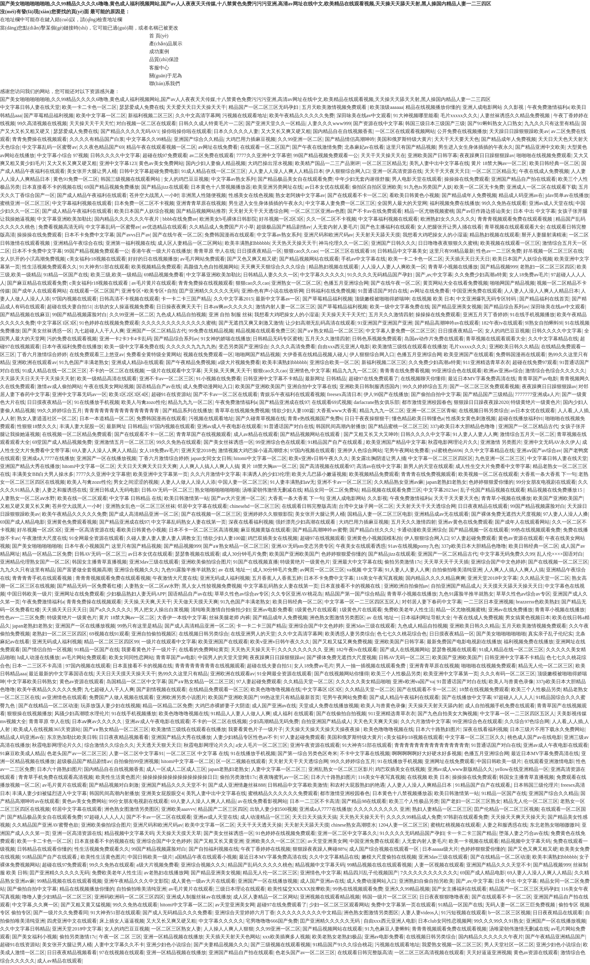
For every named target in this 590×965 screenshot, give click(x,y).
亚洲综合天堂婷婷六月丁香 (245, 913)
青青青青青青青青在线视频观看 (210, 666)
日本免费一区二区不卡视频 (144, 203)
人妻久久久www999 (329, 123)
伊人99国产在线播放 (386, 394)
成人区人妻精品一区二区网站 (189, 243)
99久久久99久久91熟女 (499, 921)
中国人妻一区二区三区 (243, 482)
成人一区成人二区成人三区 (176, 769)
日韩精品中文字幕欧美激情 (297, 785)
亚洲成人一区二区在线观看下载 (541, 187)
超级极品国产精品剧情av (283, 227)
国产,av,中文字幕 (433, 275)
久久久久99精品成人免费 (413, 817)
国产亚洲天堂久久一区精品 (275, 123)
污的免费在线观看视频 (72, 339)
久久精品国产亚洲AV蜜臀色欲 (45, 825)
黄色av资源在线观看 (520, 538)
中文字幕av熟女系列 (233, 179)
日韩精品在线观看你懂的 (44, 849)
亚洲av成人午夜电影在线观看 (229, 426)
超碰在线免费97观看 (534, 362)
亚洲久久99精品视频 (407, 889)
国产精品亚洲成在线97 (284, 402)
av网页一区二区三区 (322, 570)
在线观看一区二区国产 (265, 147)
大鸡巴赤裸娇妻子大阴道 (222, 706)
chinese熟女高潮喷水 (353, 825)
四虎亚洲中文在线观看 (72, 921)
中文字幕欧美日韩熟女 (32, 681)
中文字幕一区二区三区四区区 (440, 458)
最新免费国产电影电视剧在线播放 (464, 642)
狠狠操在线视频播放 (29, 713)
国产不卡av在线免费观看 (374, 211)
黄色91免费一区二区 (75, 179)
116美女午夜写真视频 (379, 578)
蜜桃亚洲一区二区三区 (25, 203)
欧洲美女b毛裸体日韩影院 (228, 219)
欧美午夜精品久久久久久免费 (301, 115)
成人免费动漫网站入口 (208, 386)
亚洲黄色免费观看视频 (72, 522)
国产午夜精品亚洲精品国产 (555, 937)
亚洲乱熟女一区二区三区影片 (340, 769)
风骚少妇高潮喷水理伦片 (81, 713)
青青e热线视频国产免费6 (315, 418)
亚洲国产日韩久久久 (393, 243)
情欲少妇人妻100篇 (293, 411)
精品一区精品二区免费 (47, 554)
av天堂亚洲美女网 (327, 841)
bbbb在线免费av (179, 219)
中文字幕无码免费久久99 (507, 554)
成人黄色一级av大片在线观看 (203, 881)
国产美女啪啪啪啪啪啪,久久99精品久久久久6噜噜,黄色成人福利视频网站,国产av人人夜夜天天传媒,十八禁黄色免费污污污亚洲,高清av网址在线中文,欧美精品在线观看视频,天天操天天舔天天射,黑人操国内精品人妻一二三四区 (245, 4)
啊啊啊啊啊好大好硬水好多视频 (427, 753)
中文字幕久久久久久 (322, 275)
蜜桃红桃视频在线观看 (455, 825)
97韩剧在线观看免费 (465, 817)
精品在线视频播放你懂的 (433, 107)
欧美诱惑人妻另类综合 (350, 634)
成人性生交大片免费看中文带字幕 (492, 466)
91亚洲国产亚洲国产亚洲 (384, 323)
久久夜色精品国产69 (101, 147)
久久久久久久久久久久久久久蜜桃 (178, 323)
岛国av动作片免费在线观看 (434, 339)
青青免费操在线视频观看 (39, 139)
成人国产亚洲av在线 (274, 706)
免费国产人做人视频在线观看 (121, 697)
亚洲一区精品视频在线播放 (173, 937)
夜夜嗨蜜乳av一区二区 (283, 777)
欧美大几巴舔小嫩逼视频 (319, 474)
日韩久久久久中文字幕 (115, 155)
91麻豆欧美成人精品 (22, 753)
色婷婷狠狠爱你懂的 (491, 482)
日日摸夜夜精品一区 (259, 251)
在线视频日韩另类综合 (484, 411)
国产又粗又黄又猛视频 (86, 905)
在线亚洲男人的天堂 (253, 634)
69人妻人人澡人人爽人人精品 (104, 450)
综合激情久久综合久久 (109, 745)
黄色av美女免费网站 (161, 163)
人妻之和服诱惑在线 (64, 490)
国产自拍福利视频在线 (213, 849)
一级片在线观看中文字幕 (173, 371)
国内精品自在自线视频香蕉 (343, 131)
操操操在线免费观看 (466, 179)
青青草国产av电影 (537, 379)
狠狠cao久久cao (300, 251)
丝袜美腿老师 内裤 (229, 617)
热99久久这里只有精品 (183, 674)
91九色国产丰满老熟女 (84, 362)
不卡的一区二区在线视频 (116, 371)
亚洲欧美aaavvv (178, 809)
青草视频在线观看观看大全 (514, 227)
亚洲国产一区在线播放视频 (106, 458)
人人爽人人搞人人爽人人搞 (209, 466)
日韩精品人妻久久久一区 (270, 275)
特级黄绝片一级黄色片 (535, 402)
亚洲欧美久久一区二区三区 (275, 841)
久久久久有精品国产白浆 (96, 139)
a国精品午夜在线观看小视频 (206, 857)
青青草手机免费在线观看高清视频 (55, 777)
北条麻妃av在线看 (364, 147)
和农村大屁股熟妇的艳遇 (357, 785)
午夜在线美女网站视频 (109, 386)
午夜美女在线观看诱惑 (361, 546)
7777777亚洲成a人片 (537, 394)
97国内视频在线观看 (74, 299)
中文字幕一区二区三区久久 (475, 737)
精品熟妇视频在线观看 (494, 235)
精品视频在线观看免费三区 (265, 331)
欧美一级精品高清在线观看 (107, 379)
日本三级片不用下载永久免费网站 (547, 729)
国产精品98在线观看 (364, 801)
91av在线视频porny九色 (413, 546)
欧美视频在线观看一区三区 (510, 243)
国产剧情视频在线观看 (161, 689)
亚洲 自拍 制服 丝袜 (230, 315)
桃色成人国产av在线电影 (534, 737)
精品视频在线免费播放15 (555, 490)
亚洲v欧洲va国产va (414, 681)
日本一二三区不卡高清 (37, 666)
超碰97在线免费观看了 (373, 379)
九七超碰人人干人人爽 (99, 331)
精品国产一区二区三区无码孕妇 (264, 107)
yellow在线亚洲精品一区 (521, 769)
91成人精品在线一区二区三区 (213, 171)
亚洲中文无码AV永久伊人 (552, 442)
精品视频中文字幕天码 (129, 833)
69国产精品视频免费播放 (111, 187)
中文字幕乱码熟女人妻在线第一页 (188, 522)
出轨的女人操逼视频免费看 (124, 307)
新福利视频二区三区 (150, 115)
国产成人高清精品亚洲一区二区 (144, 514)
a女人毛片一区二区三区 (262, 745)
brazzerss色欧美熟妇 (537, 602)
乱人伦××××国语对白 (560, 554)
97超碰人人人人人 (513, 697)
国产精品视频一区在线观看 (479, 530)
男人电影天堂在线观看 (417, 179)
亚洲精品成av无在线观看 (441, 514)
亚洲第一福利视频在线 (130, 243)
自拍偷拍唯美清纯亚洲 (457, 570)
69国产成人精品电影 (22, 522)
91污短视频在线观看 (463, 913)
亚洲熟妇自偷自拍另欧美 (426, 881)
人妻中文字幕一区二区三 (278, 769)
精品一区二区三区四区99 (111, 642)
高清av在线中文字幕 (378, 466)
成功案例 (159, 51)
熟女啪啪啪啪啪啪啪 (217, 490)
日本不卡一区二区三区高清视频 (203, 530)
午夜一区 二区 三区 (120, 937)
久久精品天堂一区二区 (545, 578)
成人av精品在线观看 (256, 434)
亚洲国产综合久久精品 (199, 139)
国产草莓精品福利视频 (49, 115)
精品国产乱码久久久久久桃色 (260, 865)
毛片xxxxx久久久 (459, 115)
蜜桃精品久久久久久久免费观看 (283, 793)
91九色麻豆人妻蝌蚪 (387, 929)
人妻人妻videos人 (420, 913)
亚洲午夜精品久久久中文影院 (136, 881)
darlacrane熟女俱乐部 (376, 402)
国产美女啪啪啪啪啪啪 (37, 546)
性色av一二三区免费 (498, 251)
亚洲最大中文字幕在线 (357, 562)
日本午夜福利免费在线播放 (72, 347)
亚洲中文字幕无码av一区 (79, 394)
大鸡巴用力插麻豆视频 (250, 139)
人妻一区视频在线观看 (439, 865)
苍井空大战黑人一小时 (154, 195)
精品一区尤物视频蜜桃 (429, 211)
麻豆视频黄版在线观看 (265, 530)
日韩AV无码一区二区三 (167, 490)
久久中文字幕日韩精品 (25, 929)
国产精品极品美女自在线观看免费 (295, 179)
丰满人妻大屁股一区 (81, 426)
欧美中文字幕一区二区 (101, 115)
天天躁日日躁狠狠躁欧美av (518, 131)
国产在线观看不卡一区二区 (357, 195)
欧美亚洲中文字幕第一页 (160, 474)
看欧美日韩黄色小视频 (414, 195)
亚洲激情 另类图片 (500, 442)
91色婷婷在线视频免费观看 (109, 323)
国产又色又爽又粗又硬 (252, 259)
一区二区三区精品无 (384, 163)
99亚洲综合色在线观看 (457, 371)
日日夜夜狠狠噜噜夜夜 (444, 897)
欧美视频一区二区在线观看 (488, 474)
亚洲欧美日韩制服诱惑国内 (370, 386)
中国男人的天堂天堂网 (223, 657)
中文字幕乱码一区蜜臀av (49, 147)
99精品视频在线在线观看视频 (379, 865)
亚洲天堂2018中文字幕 (492, 578)
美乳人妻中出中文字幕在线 (439, 163)
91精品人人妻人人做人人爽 (240, 713)
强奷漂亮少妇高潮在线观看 (306, 522)
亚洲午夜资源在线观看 (315, 745)
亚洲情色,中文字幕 (309, 371)
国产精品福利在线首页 (544, 299)
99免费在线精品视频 (211, 331)
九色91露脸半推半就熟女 (188, 570)
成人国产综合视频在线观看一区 (384, 849)
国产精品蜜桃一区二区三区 (398, 426)
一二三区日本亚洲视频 (489, 602)
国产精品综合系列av (506, 307)
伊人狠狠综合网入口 (347, 171)
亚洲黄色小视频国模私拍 (374, 538)
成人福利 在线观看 (293, 713)
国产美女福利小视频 (34, 937)
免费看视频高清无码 (60, 227)
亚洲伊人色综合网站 (359, 450)
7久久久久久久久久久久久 (429, 873)
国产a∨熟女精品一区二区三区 (330, 331)
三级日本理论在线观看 (240, 889)
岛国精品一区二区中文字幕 (136, 681)
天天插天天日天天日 (467, 259)
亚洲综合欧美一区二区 (334, 362)
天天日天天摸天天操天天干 (126, 674)
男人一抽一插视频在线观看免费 (371, 666)
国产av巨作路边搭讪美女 (483, 211)
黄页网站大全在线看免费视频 (455, 283)
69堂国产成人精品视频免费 (62, 442)
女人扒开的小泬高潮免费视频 (32, 259)
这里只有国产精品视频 (411, 147)
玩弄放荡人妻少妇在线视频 (110, 706)
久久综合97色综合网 (526, 721)
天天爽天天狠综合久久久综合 (274, 267)
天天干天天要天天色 (456, 139)
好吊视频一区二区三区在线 (553, 251)
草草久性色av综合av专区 (241, 594)
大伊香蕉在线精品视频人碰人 (315, 354)
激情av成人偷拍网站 (59, 386)
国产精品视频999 (499, 267)
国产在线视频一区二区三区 (211, 514)
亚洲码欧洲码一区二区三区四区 (129, 897)
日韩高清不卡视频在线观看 (129, 299)
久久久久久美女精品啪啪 (363, 681)
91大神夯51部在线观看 (104, 267)
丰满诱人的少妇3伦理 (266, 474)
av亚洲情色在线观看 (64, 697)
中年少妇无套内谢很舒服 (362, 179)
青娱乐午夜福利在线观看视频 (292, 394)
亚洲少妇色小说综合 (168, 945)
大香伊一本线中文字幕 (182, 617)
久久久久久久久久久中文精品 (309, 913)
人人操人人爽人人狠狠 (228, 929)
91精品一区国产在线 (65, 275)
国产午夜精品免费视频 (191, 362)
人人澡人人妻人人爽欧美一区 (393, 267)
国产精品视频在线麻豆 (25, 315)
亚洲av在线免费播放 (510, 610)
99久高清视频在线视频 (42, 123)
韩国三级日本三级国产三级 (435, 123)
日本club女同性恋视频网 (445, 921)
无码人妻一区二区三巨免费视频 (520, 905)
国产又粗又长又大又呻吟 (371, 434)
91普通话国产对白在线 (383, 291)
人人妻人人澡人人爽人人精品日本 (285, 171)
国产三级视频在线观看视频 (280, 945)
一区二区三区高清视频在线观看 (429, 952)
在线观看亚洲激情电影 (549, 761)
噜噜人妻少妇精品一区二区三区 (57, 897)
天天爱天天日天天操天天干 (196, 107)
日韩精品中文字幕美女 (402, 251)
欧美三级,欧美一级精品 (116, 275)
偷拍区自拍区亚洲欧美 (377, 187)
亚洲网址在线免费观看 (79, 594)
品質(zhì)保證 (164, 59)
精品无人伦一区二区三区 (545, 666)
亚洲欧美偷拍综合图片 (206, 562)
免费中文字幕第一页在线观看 (403, 905)
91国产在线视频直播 (255, 562)
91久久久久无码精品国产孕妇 (380, 275)
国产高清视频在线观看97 (327, 466)
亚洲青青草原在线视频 (201, 203)
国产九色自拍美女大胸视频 (447, 713)
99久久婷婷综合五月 (425, 386)
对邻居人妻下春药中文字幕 (432, 602)
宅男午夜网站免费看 (406, 450)
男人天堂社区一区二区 (509, 945)
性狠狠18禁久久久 (37, 426)
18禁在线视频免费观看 (484, 689)
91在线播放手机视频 (96, 402)
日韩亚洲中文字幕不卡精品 (273, 379)
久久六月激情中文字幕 (215, 474)
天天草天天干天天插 (446, 562)
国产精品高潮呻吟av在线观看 (447, 323)
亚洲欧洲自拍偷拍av (406, 586)
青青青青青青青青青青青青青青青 (122, 411)
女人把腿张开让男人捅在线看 (449, 227)
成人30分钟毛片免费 (244, 554)
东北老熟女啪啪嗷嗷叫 (555, 825)
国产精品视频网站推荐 (201, 211)
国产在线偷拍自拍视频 (341, 713)
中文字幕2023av (440, 490)
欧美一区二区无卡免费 (479, 187)
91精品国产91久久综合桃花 (342, 945)
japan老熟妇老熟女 (446, 482)
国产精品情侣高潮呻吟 (350, 139)
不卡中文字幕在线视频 (365, 753)
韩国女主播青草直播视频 (99, 562)
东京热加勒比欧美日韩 (72, 737)
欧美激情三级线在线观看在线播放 (409, 347)
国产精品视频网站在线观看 (309, 259)
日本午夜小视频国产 (86, 546)
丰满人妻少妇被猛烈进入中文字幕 (49, 793)
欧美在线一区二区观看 (82, 498)
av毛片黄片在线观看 (154, 283)
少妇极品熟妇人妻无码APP (135, 594)
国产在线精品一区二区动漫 (48, 706)
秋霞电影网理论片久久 (453, 442)
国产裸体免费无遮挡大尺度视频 (506, 514)
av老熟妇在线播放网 (166, 873)
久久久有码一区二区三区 (507, 674)
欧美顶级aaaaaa (386, 107)
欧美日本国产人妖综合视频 (144, 211)
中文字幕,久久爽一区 (35, 905)
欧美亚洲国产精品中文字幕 (396, 442)
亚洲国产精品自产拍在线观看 (523, 179)
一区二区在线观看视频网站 (405, 131)
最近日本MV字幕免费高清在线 (482, 379)
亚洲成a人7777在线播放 (48, 458)
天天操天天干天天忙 (91, 123)
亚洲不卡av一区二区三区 (166, 379)
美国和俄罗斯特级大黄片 (404, 139)
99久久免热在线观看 (504, 203)
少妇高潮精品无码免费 (274, 721)
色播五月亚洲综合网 (346, 283)
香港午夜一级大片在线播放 (161, 251)
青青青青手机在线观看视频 (42, 578)
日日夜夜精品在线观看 (483, 506)
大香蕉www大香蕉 (336, 411)
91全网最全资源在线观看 (96, 538)
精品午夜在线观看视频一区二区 (161, 147)
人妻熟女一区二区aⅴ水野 (27, 498)
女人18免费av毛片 (528, 275)
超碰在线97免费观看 (165, 155)
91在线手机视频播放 (532, 315)
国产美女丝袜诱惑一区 (47, 331)
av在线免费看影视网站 (262, 801)
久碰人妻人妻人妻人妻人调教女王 (163, 538)
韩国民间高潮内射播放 (341, 426)
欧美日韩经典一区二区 (554, 163)
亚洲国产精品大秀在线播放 (30, 466)
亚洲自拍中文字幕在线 (312, 386)
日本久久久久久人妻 (236, 131)
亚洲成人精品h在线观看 (137, 362)
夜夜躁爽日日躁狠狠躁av (487, 155)
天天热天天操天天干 (294, 243)
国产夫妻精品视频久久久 (221, 945)
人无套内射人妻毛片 (335, 227)
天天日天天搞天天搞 (314, 817)
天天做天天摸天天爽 (195, 602)
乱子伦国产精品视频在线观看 (492, 490)
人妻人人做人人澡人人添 (188, 482)
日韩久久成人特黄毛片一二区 (211, 123)
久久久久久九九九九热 (191, 347)
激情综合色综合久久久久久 (555, 371)
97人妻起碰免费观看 (473, 538)
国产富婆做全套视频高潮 (84, 570)
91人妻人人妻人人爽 (475, 434)
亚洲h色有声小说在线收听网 (272, 291)
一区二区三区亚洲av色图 (317, 211)
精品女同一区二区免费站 (331, 490)
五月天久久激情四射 (391, 315)
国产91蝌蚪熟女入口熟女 (494, 123)
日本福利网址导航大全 (426, 617)
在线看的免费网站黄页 (204, 649)
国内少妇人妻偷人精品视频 (216, 163)
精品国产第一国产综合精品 (355, 594)
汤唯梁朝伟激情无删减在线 (272, 490)
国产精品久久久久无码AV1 (130, 131)
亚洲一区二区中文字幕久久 (347, 833)
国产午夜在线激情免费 (317, 147)
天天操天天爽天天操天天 (518, 817)
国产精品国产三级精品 (488, 394)
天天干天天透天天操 (259, 825)
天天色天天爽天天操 (375, 721)
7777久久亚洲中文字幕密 (263, 155)
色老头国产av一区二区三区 (76, 753)
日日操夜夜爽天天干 (178, 307)
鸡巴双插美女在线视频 (272, 538)
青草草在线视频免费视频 (242, 411)
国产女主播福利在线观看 (459, 889)
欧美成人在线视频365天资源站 (47, 729)
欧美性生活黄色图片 (118, 777)
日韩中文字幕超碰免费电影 (149, 171)
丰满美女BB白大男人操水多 (43, 474)
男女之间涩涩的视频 (135, 482)
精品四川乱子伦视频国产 (370, 873)
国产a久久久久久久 (110, 610)
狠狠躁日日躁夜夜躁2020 (481, 402)
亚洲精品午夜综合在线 (78, 243)
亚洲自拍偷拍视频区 (153, 634)
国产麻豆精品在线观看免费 (37, 283)
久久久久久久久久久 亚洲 (306, 649)
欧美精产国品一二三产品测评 (327, 163)
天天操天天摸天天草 (178, 833)
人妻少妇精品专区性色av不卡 (245, 737)
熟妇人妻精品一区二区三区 (442, 809)
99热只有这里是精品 (139, 626)
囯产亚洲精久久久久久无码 (209, 291)
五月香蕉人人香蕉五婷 (277, 578)
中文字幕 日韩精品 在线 (135, 498)
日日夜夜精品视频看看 (124, 737)
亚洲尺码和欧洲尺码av (328, 235)
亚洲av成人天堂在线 (551, 203)
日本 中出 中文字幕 (534, 211)
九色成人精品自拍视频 (181, 315)
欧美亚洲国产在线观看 (469, 354)
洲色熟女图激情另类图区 (337, 617)
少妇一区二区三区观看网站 (339, 905)
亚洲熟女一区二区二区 (296, 283)
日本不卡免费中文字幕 (89, 235)
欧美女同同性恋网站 (131, 657)
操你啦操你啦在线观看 (186, 131)
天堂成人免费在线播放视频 (329, 706)
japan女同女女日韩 (211, 458)
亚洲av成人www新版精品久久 (460, 769)
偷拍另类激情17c (402, 562)
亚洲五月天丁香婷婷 (485, 315)
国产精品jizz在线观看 (164, 187)
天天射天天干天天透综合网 (258, 211)
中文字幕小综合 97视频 (62, 155)
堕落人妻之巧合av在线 (523, 833)
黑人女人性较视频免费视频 (211, 586)
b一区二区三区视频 (509, 913)
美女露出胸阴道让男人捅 (378, 458)
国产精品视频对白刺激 (114, 785)
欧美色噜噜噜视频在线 (275, 689)
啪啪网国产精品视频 (512, 283)
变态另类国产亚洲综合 (243, 347)
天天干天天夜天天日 (447, 171)
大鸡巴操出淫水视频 (270, 163)
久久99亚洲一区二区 (300, 139)
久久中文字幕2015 (233, 299)
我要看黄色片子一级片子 (148, 649)
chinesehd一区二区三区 (255, 506)
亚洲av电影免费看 (272, 610)
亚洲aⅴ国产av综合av (538, 450)
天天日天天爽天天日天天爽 (147, 466)
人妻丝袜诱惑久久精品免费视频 (515, 115)
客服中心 (159, 68)
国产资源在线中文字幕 (378, 123)
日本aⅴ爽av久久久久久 (228, 307)
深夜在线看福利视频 (251, 522)
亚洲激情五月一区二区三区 (124, 442)
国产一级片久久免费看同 (60, 913)
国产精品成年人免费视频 (508, 139)
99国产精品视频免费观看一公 (325, 155)
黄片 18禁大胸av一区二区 (499, 163)
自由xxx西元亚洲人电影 (343, 347)
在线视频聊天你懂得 (423, 379)
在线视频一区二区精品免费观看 (77, 434)
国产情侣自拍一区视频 (47, 649)
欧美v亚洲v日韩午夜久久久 (319, 458)
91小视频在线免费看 (218, 379)
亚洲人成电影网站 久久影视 (493, 107)
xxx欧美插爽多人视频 (286, 937)
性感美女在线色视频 (251, 195)
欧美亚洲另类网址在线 (277, 187)
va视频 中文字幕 (365, 570)
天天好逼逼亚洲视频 (489, 952)
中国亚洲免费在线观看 (477, 291)
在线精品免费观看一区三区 (218, 689)
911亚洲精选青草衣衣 (486, 362)
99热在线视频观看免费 (535, 530)
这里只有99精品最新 (451, 251)
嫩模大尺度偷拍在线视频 (388, 857)
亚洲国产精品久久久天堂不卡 (173, 785)
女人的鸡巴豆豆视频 (186, 179)
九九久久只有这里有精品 (551, 123)
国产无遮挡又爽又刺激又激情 (251, 323)
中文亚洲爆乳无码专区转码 (486, 299)
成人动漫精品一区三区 (265, 817)
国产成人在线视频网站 (405, 649)
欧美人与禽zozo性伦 (143, 402)
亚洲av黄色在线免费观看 (465, 522)
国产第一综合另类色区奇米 (307, 753)
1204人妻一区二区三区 (403, 825)
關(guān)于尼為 (165, 76)
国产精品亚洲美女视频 (457, 307)
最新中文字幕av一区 (278, 299)
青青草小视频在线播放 (453, 267)
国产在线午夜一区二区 (177, 235)
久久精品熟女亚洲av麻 (398, 482)
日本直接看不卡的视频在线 (52, 187)
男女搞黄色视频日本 (527, 617)
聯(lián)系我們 (164, 83)
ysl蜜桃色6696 (447, 450)
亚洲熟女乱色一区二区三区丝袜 (140, 506)
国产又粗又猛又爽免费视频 (342, 642)
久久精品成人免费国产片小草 (221, 227)
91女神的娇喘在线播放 (226, 339)
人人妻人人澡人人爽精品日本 (420, 785)
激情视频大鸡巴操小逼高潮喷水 (253, 450)
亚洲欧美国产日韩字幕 (432, 155)
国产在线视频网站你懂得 (341, 674)
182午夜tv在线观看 (502, 323)
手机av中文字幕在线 (363, 259)
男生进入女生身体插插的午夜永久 (475, 147)
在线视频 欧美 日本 (433, 299)
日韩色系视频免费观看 (377, 339)
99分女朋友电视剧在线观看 (546, 482)
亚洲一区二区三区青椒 (431, 411)
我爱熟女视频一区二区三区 (452, 945)
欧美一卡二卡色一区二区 (89, 107)
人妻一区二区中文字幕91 (136, 753)
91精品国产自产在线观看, (335, 442)
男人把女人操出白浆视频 (161, 610)
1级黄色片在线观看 (316, 610)
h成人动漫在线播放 (38, 657)
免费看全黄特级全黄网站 (153, 354)
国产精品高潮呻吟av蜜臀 (320, 530)
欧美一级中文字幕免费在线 (400, 307)
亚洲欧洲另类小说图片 (181, 697)
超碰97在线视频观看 (322, 538)
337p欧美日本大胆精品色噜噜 (463, 426)
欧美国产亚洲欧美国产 (260, 386)
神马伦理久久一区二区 (344, 243)
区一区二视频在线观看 (241, 761)
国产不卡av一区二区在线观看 (225, 394)
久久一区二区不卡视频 (331, 219)
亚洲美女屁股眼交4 (162, 793)
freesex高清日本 (344, 394)
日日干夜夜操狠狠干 (366, 418)
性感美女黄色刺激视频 (471, 418)
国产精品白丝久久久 (371, 530)
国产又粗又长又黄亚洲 (218, 841)
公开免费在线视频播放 (462, 131)
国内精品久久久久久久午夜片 (127, 219)
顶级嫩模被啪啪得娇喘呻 (381, 299)
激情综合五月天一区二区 (527, 434)
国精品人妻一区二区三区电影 (379, 514)
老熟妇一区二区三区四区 (547, 267)
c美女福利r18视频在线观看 (96, 259)
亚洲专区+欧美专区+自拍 (149, 291)
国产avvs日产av (133, 235)
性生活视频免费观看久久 (49, 267)
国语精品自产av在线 (158, 386)
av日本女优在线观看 (327, 187)
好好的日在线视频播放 (153, 259)
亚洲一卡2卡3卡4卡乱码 (125, 339)
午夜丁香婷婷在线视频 (265, 849)
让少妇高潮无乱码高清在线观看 (320, 323)
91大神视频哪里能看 (415, 115)
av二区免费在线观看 (211, 155)
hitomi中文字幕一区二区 (260, 458)
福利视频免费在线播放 (454, 203)
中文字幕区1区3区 (57, 323)
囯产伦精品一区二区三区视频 (506, 809)
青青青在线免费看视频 (405, 371)
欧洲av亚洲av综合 (503, 371)
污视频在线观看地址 (244, 115)
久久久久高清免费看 (292, 347)
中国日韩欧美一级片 (29, 594)
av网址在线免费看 (218, 147)
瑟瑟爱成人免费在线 (141, 107)
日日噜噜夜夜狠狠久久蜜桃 (448, 243)
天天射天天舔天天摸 (377, 235)
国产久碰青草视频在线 (260, 418)
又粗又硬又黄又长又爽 (25, 506)
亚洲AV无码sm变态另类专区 (302, 546)
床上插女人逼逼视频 (121, 921)
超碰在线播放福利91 (520, 418)
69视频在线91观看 (109, 634)
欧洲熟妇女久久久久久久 (447, 219)
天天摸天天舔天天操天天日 (513, 586)
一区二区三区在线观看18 (347, 251)
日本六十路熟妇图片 (437, 729)
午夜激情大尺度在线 (44, 538)
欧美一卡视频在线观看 (474, 841)
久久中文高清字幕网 (197, 115)
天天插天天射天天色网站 (232, 937)
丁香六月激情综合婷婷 (42, 354)
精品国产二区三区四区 (223, 809)
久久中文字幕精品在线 (553, 339)
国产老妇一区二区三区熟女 (471, 801)
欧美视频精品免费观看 (156, 267)
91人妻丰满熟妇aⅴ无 (292, 482)
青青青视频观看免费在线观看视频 (515, 219)
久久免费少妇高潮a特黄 (480, 275)
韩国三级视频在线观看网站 (131, 179)
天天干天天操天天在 (383, 155)
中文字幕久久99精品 (148, 139)
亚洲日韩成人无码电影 (114, 490)
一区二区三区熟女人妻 (176, 929)
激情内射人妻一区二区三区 (285, 307)
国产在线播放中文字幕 (467, 697)
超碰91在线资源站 (171, 394)
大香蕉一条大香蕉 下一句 (548, 474)
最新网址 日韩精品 (325, 379)
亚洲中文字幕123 (118, 163)
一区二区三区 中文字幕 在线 (197, 753)
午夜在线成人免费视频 (544, 171)
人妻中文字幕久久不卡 (119, 945)
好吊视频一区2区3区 (281, 219)
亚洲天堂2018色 (198, 450)
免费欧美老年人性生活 (409, 610)
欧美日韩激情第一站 (186, 498)
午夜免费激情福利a (548, 107)
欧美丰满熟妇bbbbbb (247, 243)
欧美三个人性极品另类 (396, 674)
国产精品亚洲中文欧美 (540, 147)
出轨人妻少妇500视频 (273, 809)
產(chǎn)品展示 (165, 44)
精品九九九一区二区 (354, 371)
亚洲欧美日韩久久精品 (514, 347)
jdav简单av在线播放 (567, 195)
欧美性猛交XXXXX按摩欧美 (299, 889)
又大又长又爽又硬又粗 (286, 131)
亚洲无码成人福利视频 (225, 578)
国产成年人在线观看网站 (39, 291)
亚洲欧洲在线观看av (34, 362)
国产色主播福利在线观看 (387, 227)
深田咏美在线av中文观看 (364, 115)
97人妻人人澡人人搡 (565, 514)
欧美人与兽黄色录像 (511, 681)
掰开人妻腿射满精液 (543, 235)
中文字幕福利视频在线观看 (82, 203)
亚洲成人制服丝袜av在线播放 (198, 897)
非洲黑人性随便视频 (203, 195)
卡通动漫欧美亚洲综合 (422, 530)
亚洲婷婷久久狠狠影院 (268, 514)
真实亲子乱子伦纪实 (550, 634)
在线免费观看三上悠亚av (96, 354)
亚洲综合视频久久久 (136, 570)
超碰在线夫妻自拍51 (69, 307)
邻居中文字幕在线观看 (202, 506)
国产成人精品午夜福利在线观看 (92, 195)
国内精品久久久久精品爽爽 (435, 578)
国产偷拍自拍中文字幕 (436, 394)
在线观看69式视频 (332, 402)
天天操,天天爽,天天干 (227, 371)
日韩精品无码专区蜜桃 (277, 339)
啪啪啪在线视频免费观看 (543, 155)
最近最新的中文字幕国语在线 (61, 674)
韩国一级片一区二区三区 (389, 897)
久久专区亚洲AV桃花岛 (296, 594)
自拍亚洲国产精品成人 (456, 586)
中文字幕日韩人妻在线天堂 (30, 107)
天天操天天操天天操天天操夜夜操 (323, 729)
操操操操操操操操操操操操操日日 (180, 777)
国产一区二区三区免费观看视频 (484, 386)
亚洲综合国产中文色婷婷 (498, 562)
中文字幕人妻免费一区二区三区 (340, 203)
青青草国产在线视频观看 (203, 434)
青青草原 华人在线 (214, 251)
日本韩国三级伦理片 (536, 785)
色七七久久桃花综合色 (402, 634)
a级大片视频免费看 (239, 362)
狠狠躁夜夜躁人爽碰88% (320, 849)
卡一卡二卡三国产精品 (186, 299)
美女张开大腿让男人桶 (92, 171)
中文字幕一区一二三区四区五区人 (361, 602)
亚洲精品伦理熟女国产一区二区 (35, 562)
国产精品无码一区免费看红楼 (89, 586)
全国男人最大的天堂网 (402, 203)
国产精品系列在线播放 (187, 411)
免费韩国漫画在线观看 (229, 235)
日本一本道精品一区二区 (106, 418)
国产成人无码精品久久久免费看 (177, 913)
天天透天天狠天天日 (158, 745)
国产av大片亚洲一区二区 (238, 498)
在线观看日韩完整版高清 (309, 506)
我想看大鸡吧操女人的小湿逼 (435, 235)
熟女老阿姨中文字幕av (300, 195)
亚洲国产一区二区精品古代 (156, 331)
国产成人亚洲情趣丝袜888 (237, 785)
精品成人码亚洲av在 (521, 195)
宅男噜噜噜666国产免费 (272, 921)
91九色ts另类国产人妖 (428, 187)
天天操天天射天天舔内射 (435, 706)
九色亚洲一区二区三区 (500, 458)
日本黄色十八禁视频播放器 (221, 187)
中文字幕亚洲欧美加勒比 (64, 219)
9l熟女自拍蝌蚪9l (544, 323)
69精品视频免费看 (164, 275)
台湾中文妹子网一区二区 (366, 506)
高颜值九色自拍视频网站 (211, 267)
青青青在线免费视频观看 (428, 474)
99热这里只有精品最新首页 (290, 697)
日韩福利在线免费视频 (331, 291)
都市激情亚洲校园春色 (427, 402)
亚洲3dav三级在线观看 (154, 562)
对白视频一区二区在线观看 (146, 123)
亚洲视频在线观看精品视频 (330, 897)
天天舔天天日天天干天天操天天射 (37, 379)
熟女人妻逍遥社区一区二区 (47, 418)
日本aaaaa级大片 (440, 849)
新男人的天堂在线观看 (428, 466)
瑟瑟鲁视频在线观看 (197, 554)
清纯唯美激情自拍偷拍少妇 (221, 610)
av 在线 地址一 (235, 570)
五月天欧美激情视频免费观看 (335, 107)
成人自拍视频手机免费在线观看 (500, 706)
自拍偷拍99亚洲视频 (136, 761)
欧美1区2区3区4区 (129, 394)
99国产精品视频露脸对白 (79, 315)
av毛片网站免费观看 (202, 259)
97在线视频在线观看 (121, 952)
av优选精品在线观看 (165, 227)
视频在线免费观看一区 (208, 354)
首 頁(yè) (158, 36)
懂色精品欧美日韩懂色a (418, 418)
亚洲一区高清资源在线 (397, 171)
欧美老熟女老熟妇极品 (337, 937)
